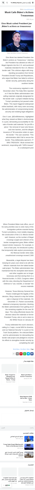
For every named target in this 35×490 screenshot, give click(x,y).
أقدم (3, 428)
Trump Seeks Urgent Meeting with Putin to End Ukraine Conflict (13, 445)
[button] (33, 2)
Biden (21, 9)
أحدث (31, 428)
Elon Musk (23, 349)
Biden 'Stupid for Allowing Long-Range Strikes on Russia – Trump (10, 377)
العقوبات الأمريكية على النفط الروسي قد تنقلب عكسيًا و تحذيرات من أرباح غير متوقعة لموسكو (26, 480)
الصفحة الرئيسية (29, 9)
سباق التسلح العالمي (16, 436)
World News (16, 349)
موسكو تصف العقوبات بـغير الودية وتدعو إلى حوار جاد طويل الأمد (9, 479)
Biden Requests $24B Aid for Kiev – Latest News (26, 398)
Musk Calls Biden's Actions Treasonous (26, 375)
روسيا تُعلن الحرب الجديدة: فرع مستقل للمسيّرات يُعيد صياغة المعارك (14, 454)
